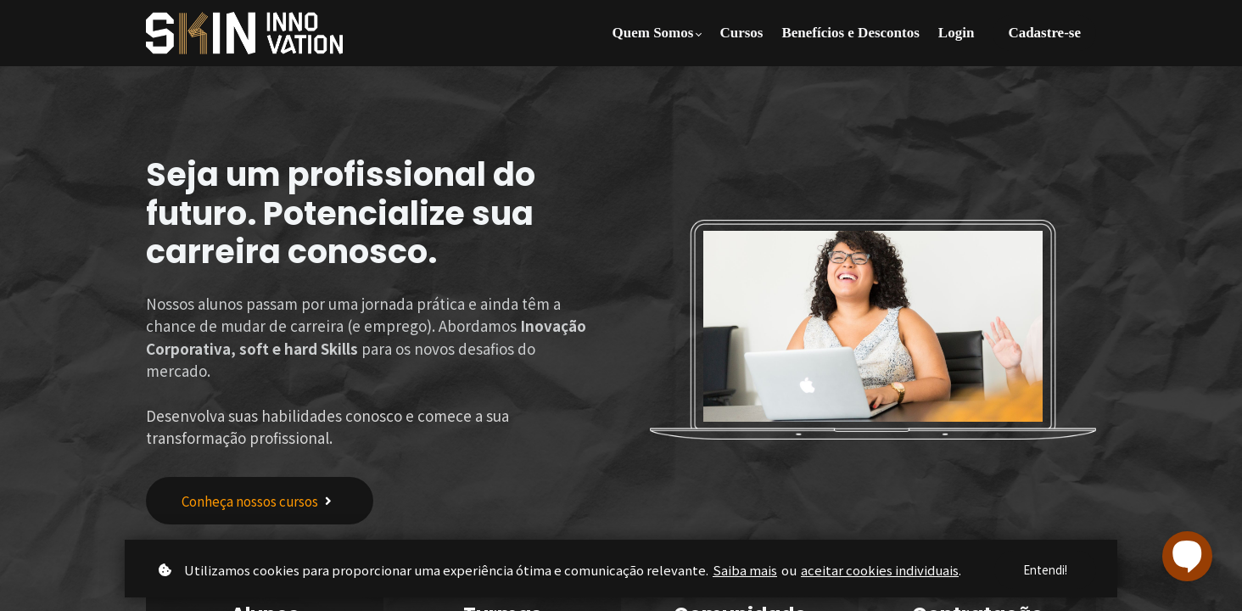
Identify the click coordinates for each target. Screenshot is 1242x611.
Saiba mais (745, 569)
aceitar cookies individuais (880, 569)
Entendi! (1043, 569)
